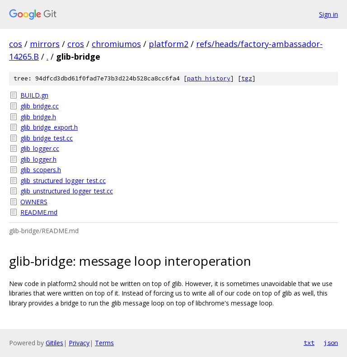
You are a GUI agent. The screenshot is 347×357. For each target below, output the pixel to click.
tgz (246, 78)
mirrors (45, 43)
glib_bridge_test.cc (46, 138)
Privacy (79, 342)
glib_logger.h (38, 159)
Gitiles (54, 342)
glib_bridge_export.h (49, 127)
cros (75, 43)
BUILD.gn (34, 95)
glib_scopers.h (40, 169)
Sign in (328, 14)
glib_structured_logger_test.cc (63, 180)
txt (309, 342)
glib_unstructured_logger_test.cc (66, 191)
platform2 (168, 43)
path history (208, 78)
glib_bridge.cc (39, 106)
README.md (38, 212)
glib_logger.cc (39, 148)
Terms (104, 342)
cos (15, 43)
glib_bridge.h (38, 117)
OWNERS (33, 201)
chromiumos (116, 43)
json (331, 342)
